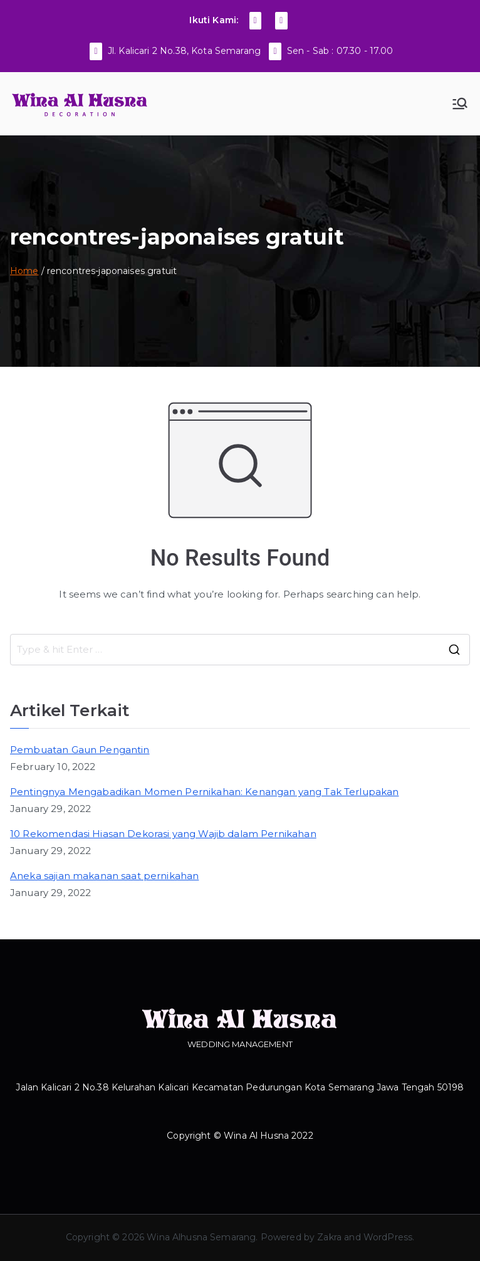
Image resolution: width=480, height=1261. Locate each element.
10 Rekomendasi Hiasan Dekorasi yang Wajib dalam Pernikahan (163, 834)
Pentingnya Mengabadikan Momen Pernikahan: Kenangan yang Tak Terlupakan (204, 792)
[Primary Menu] (460, 103)
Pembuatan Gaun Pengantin (80, 750)
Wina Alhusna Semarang (201, 1237)
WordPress (387, 1237)
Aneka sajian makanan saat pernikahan (104, 876)
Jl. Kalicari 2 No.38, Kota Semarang (184, 50)
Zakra (329, 1237)
